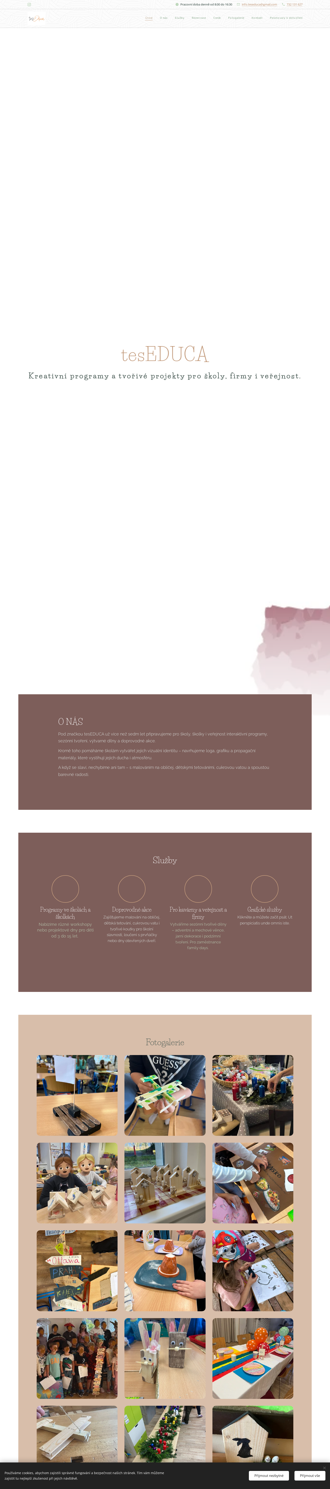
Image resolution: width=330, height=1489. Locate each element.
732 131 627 (294, 4)
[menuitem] (252, 18)
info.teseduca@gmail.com (259, 4)
